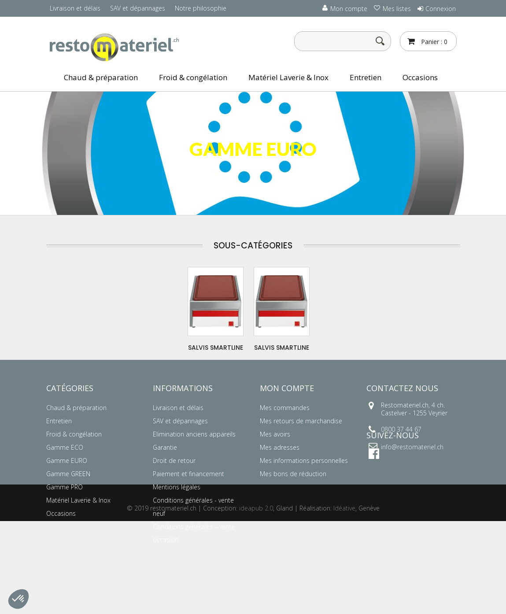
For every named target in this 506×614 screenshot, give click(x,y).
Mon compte (287, 388)
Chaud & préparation (101, 77)
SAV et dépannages (137, 8)
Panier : (433, 41)
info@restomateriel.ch (412, 447)
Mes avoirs (275, 434)
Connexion (440, 8)
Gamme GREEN (68, 474)
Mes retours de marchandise (301, 421)
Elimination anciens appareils (194, 434)
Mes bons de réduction (293, 474)
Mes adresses (279, 447)
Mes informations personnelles (304, 460)
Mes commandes (285, 407)
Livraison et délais (75, 8)
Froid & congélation (193, 77)
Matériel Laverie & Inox (288, 77)
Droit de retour (174, 460)
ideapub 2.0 (256, 601)
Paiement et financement (188, 474)
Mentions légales (176, 487)
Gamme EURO (66, 460)
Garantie (165, 447)
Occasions (420, 77)
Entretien (365, 77)
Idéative (344, 601)
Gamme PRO (64, 487)
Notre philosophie (200, 8)
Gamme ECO (64, 447)
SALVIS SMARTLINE (215, 347)
